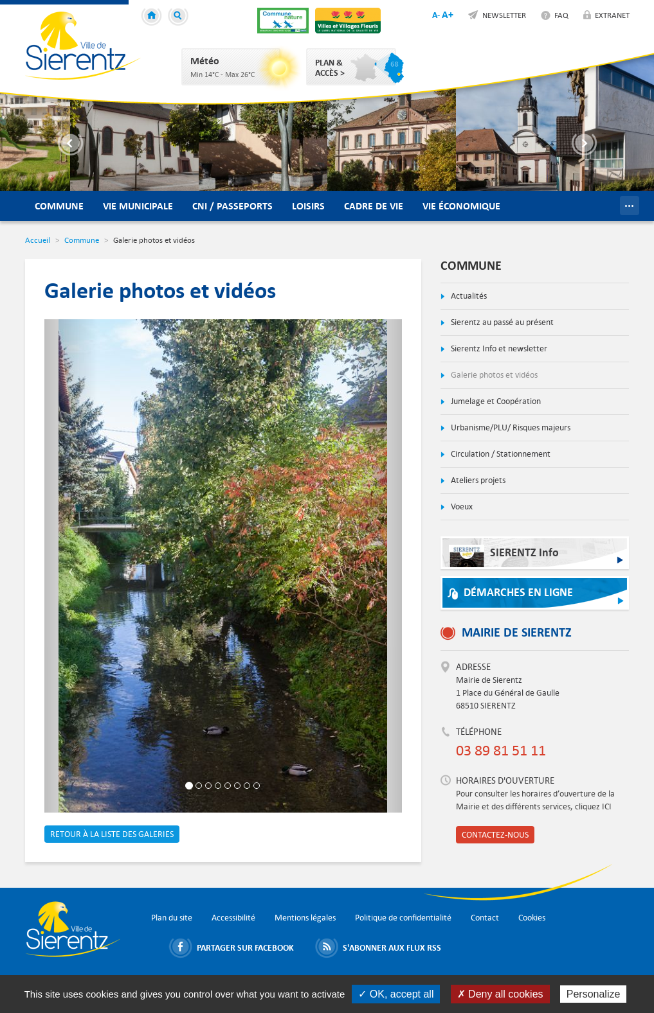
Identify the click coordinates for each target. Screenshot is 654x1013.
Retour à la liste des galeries (112, 834)
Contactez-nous (495, 834)
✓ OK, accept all (395, 994)
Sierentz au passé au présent (501, 322)
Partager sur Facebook (245, 947)
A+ (447, 14)
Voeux (461, 506)
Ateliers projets (477, 480)
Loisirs (308, 206)
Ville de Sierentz (83, 46)
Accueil (153, 17)
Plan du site (171, 917)
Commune (59, 206)
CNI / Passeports (232, 206)
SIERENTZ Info (504, 556)
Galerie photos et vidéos (493, 374)
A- (436, 15)
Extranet (612, 15)
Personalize (594, 994)
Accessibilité (233, 917)
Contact (485, 917)
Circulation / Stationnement (499, 453)
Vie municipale (138, 206)
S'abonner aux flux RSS (392, 947)
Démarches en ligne (518, 592)
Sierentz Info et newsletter (498, 348)
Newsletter (504, 15)
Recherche (180, 17)
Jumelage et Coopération (495, 401)
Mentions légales (305, 917)
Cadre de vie (373, 206)
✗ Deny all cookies (500, 994)
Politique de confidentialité (403, 917)
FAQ (561, 15)
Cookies (531, 917)
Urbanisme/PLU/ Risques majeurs (509, 427)
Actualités (468, 295)
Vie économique (461, 206)
